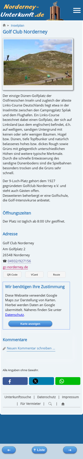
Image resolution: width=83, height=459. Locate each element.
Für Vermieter (30, 404)
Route (56, 274)
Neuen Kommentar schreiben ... (31, 348)
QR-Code (12, 274)
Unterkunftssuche (17, 397)
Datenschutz (14, 314)
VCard (34, 274)
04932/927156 (19, 261)
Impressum (70, 397)
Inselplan (17, 25)
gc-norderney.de (15, 267)
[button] (15, 381)
